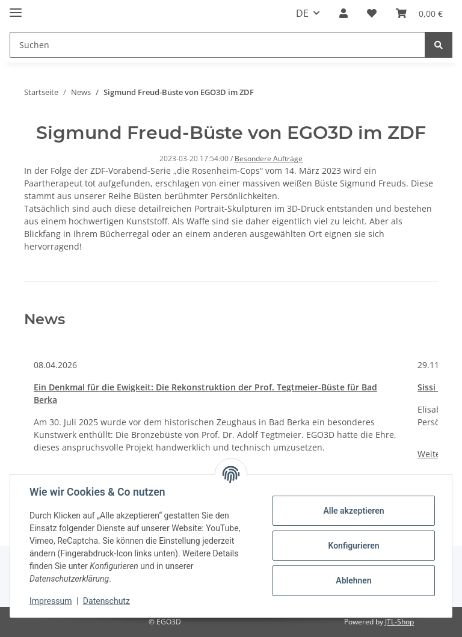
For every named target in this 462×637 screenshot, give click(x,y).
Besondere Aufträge (269, 158)
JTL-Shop (399, 622)
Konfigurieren (353, 545)
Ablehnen (353, 580)
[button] (343, 13)
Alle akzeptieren (353, 510)
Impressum (50, 601)
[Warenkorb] (419, 13)
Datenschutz (106, 601)
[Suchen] (217, 45)
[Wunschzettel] (371, 13)
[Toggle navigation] (16, 7)
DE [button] (302, 13)
